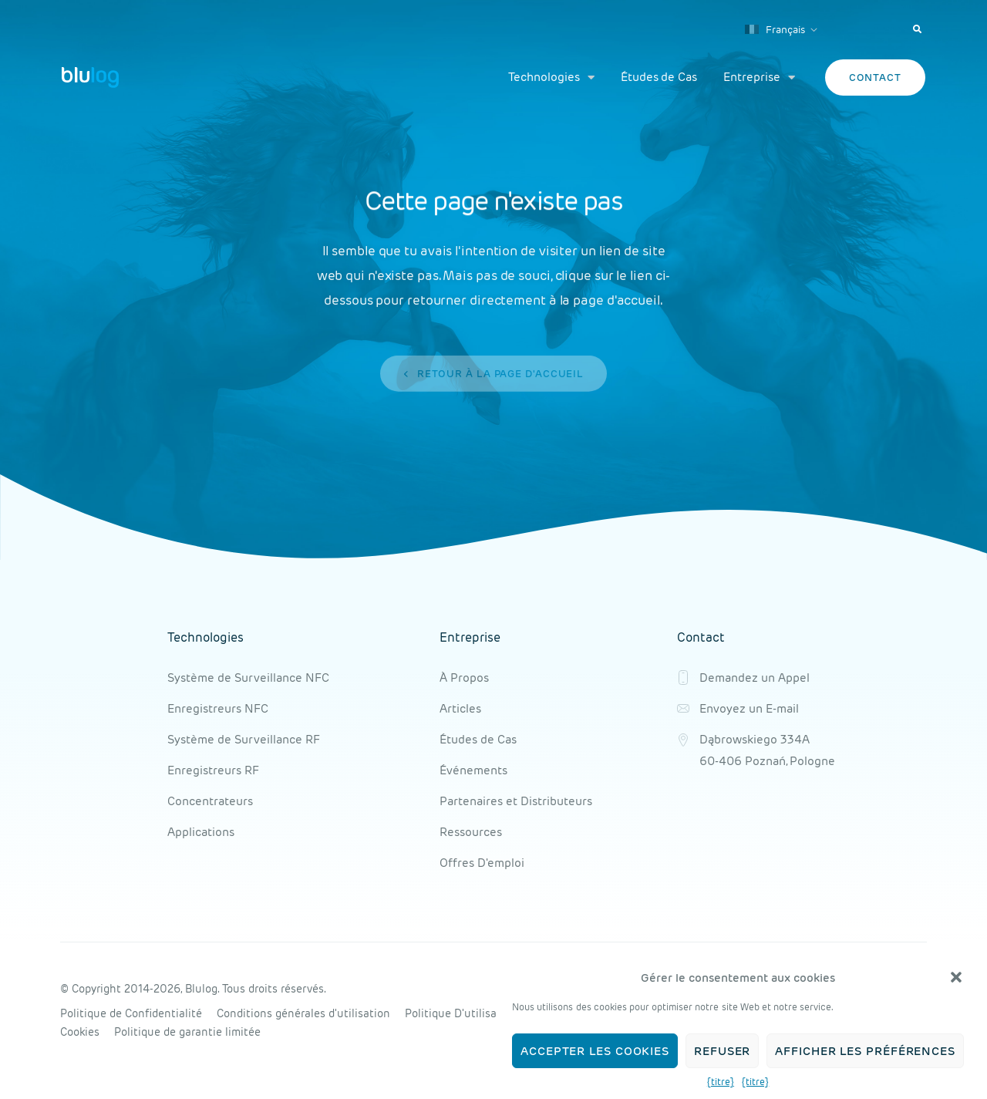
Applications (200, 831)
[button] (956, 977)
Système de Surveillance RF (243, 739)
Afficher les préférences (865, 1050)
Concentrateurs (210, 801)
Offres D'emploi (482, 862)
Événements (473, 770)
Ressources (471, 831)
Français (775, 29)
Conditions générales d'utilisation (303, 1013)
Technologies (551, 77)
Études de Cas (659, 76)
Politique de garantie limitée (187, 1032)
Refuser (722, 1050)
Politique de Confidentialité (131, 1013)
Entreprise (758, 77)
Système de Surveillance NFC (248, 677)
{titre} (720, 1081)
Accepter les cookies (594, 1050)
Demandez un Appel (754, 677)
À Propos (464, 677)
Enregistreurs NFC (217, 708)
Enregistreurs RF (213, 770)
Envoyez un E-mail (749, 708)
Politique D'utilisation (461, 1013)
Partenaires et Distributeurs (516, 801)
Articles (460, 708)
